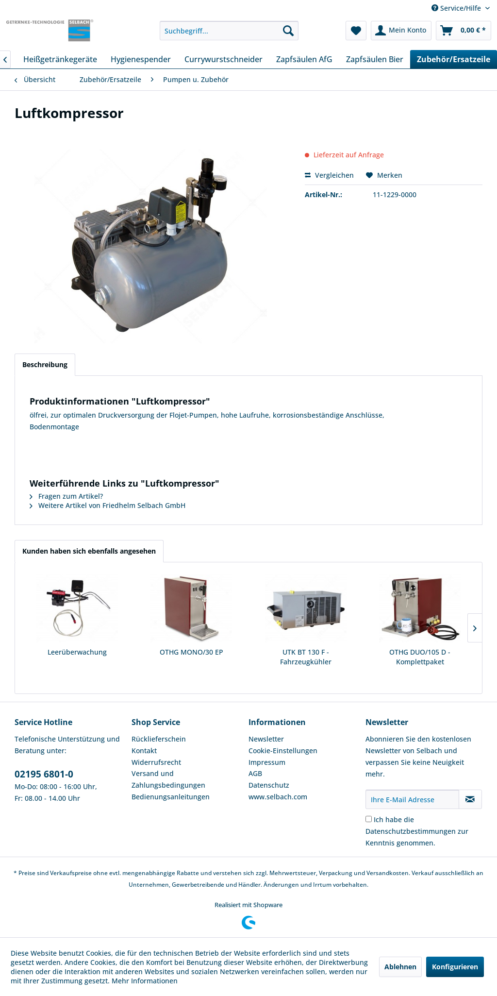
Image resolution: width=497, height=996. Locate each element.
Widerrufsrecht (156, 762)
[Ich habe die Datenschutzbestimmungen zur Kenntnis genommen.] (368, 819)
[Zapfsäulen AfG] (304, 59)
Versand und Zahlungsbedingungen (168, 779)
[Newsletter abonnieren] (470, 799)
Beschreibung (44, 364)
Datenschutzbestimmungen (410, 831)
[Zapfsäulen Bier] (374, 59)
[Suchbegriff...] (229, 30)
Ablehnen (400, 966)
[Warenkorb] (463, 30)
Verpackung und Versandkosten (364, 873)
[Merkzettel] (356, 30)
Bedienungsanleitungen (171, 796)
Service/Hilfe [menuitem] (457, 8)
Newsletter (266, 738)
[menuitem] (229, 30)
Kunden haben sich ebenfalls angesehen (89, 551)
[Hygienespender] (141, 59)
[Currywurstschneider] (223, 59)
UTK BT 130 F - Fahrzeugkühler (305, 656)
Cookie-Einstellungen (282, 750)
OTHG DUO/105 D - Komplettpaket (419, 656)
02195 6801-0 (44, 774)
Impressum (266, 762)
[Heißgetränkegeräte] (60, 59)
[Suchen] (288, 30)
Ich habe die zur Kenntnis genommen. (416, 831)
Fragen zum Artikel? (66, 496)
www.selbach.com (277, 796)
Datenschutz (268, 785)
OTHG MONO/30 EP (191, 652)
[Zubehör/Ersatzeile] (453, 59)
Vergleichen (329, 175)
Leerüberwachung (77, 652)
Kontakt (144, 750)
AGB (255, 773)
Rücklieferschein (159, 738)
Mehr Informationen (145, 980)
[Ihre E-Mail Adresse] (412, 799)
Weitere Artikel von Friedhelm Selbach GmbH (107, 505)
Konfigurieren (455, 966)
